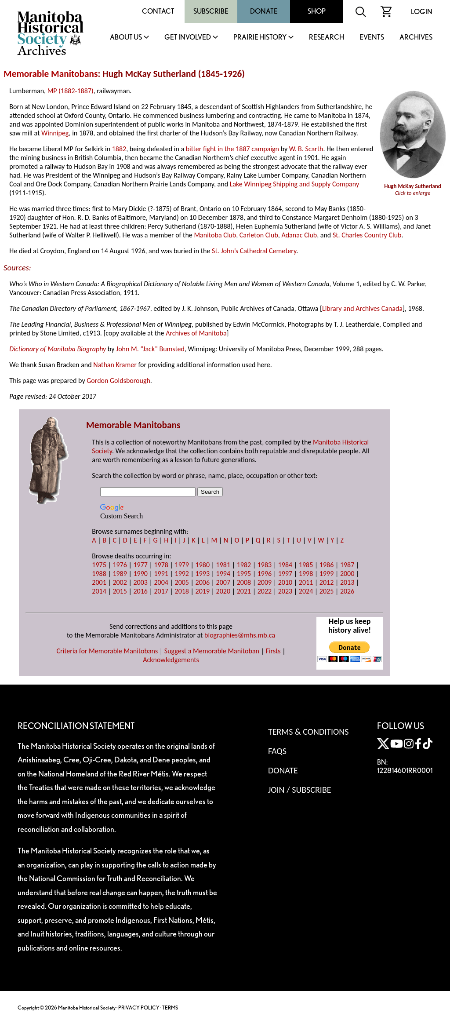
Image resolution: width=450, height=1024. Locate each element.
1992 (182, 573)
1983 (265, 565)
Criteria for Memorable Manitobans (107, 651)
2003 (140, 582)
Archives (415, 37)
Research (326, 37)
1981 (223, 565)
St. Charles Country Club (367, 235)
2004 (161, 582)
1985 (306, 565)
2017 (161, 591)
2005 (182, 582)
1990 (140, 573)
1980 (203, 565)
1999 (326, 573)
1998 (306, 573)
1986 (326, 565)
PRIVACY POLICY (139, 1007)
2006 (203, 582)
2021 (244, 591)
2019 (203, 591)
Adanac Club (299, 235)
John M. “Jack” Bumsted (150, 349)
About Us (126, 37)
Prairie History (260, 37)
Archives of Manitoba (196, 333)
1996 (265, 573)
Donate (264, 11)
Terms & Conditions (308, 731)
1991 (161, 573)
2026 (347, 591)
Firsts (273, 651)
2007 (223, 582)
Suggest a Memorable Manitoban (211, 651)
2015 (119, 591)
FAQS (277, 751)
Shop (317, 11)
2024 (306, 591)
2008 (244, 582)
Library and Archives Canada (362, 308)
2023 (285, 591)
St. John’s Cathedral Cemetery (254, 251)
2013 (347, 582)
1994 (223, 573)
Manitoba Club (215, 235)
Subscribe (211, 11)
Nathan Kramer (115, 365)
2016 (140, 591)
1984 (285, 565)
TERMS (170, 1007)
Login (421, 11)
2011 (306, 582)
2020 (223, 591)
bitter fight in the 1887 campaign (232, 149)
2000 (347, 573)
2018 (182, 591)
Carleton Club (259, 235)
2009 (265, 582)
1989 (119, 573)
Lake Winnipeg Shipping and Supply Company (294, 184)
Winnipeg (55, 133)
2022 (265, 591)
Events (371, 37)
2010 (285, 582)
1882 (119, 149)
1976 (119, 565)
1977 (140, 565)
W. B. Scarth (306, 149)
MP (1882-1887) (70, 91)
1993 (203, 573)
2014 (99, 591)
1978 (161, 565)
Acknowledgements (171, 660)
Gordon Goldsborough (118, 380)
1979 (182, 565)
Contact (158, 11)
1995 (244, 573)
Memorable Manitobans (51, 74)
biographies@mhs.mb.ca (239, 635)
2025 (326, 591)
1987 (347, 565)
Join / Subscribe (299, 789)
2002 (119, 582)
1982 (244, 565)
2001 (99, 582)
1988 (99, 573)
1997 (285, 573)
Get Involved (187, 37)
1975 (99, 565)
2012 (326, 582)
